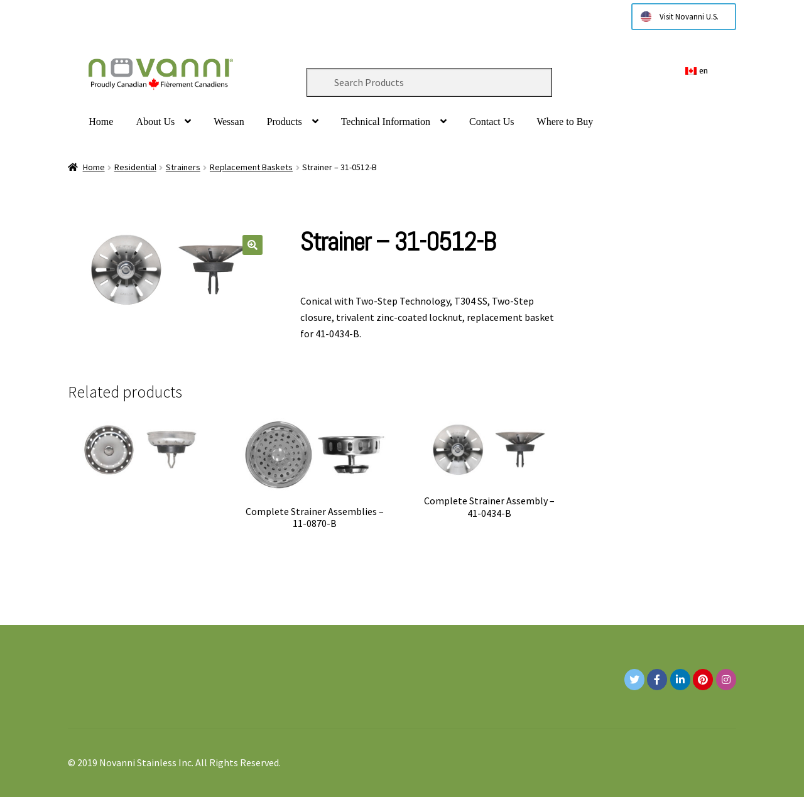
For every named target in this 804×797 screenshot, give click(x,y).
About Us (155, 121)
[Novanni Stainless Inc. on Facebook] (657, 679)
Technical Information (385, 121)
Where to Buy (565, 121)
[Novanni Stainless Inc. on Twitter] (634, 679)
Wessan (229, 121)
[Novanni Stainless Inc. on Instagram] (726, 679)
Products (284, 121)
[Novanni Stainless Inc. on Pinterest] (703, 679)
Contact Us (491, 121)
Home (101, 121)
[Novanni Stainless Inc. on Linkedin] (680, 679)
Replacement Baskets (251, 167)
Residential (135, 167)
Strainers (183, 167)
